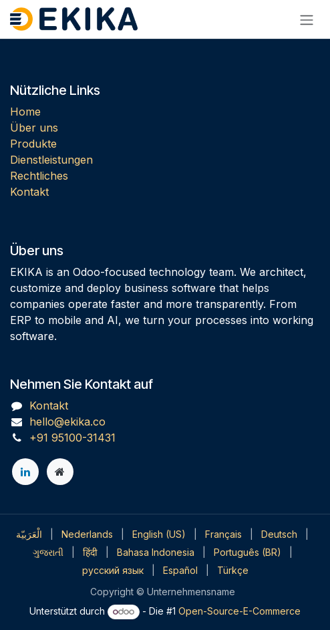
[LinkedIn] (25, 471)
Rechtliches (39, 175)
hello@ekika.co (67, 421)
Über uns (34, 127)
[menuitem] (29, 534)
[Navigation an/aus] (306, 19)
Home (25, 111)
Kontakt (29, 191)
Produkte (33, 143)
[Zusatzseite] (60, 471)
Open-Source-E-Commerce (239, 611)
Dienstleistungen (51, 159)
